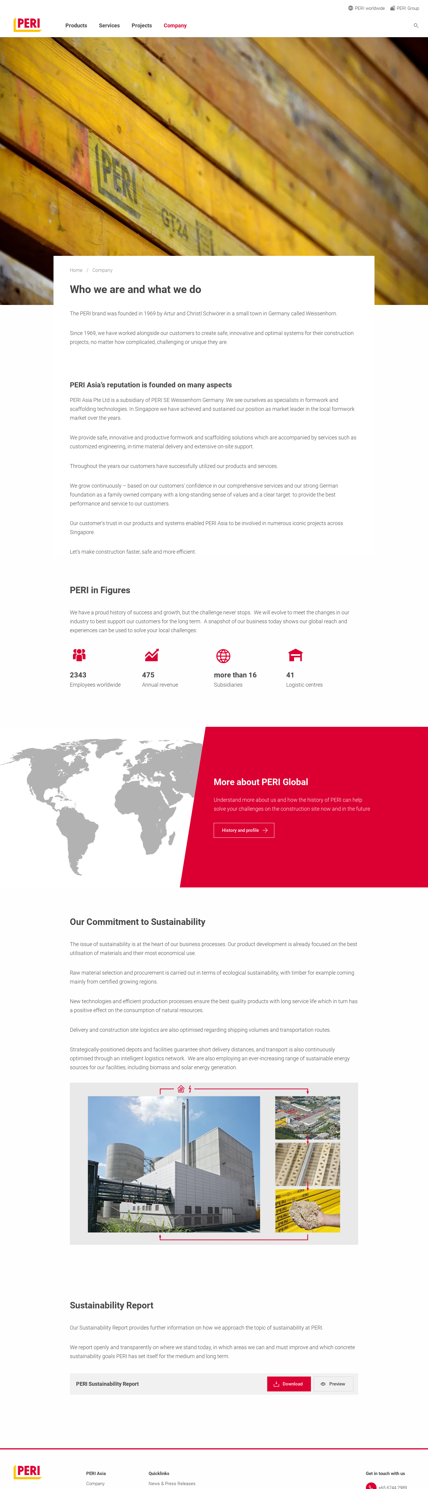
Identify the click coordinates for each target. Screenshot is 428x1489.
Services (109, 25)
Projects (142, 25)
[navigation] (244, 830)
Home (77, 270)
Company (175, 25)
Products (76, 25)
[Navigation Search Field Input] (383, 25)
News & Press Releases (172, 1483)
